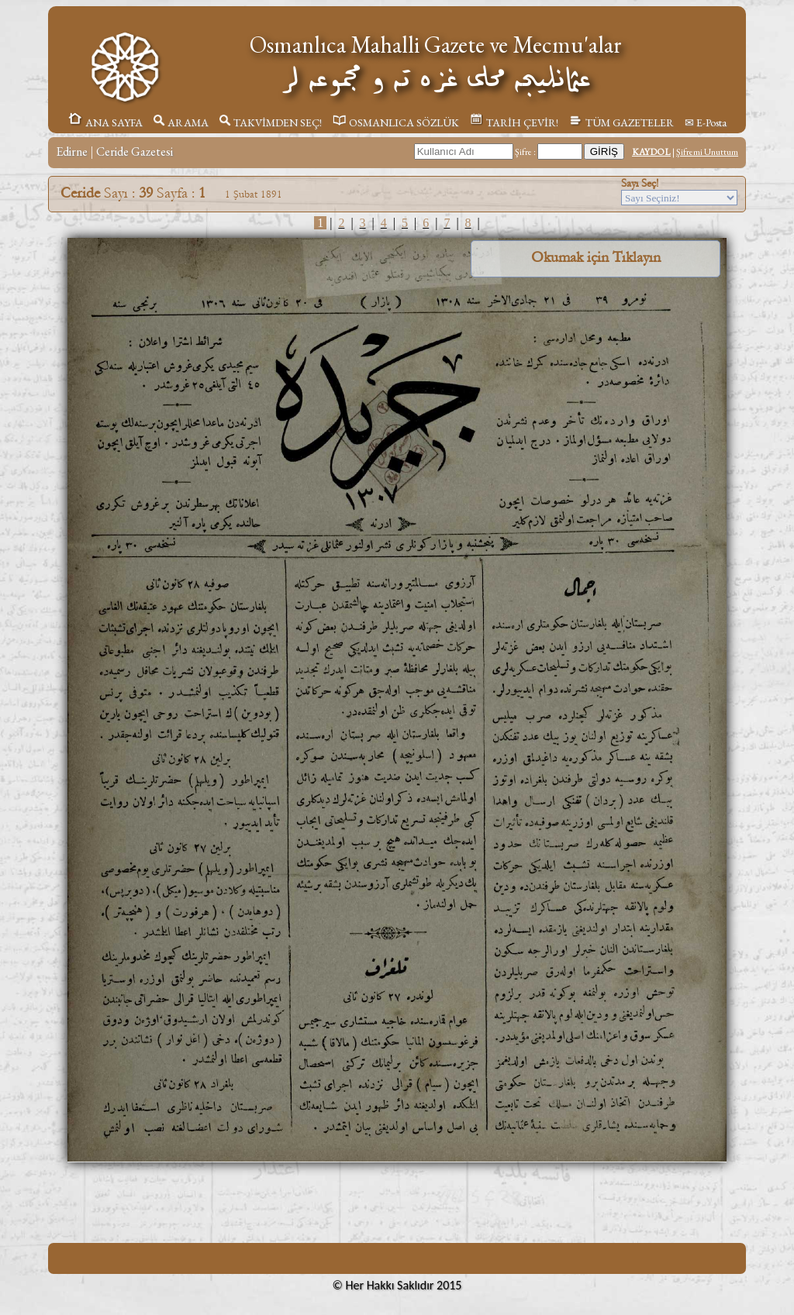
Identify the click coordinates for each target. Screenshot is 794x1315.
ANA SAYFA (105, 122)
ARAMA (181, 122)
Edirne (72, 151)
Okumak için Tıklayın (596, 257)
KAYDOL (651, 152)
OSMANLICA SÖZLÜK (396, 122)
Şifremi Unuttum (707, 152)
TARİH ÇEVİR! (514, 122)
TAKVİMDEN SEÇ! (270, 122)
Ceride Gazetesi (134, 151)
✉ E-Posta (706, 122)
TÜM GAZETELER (621, 122)
